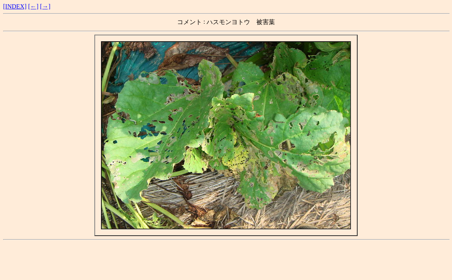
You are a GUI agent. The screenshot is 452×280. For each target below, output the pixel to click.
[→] (45, 6)
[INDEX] (14, 6)
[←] (33, 6)
